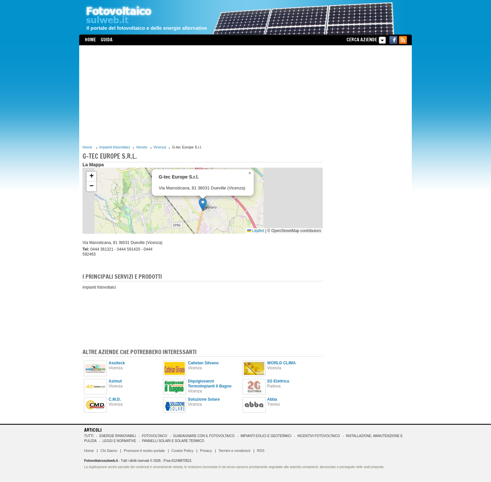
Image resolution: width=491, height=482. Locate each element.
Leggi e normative (119, 441)
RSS (261, 451)
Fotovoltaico (154, 436)
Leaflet (255, 230)
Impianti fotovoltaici (114, 147)
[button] (203, 204)
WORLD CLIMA (281, 363)
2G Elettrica (278, 381)
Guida (107, 39)
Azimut (115, 381)
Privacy (206, 451)
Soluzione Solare (204, 399)
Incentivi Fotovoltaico (318, 436)
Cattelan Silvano (203, 363)
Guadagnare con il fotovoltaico (203, 436)
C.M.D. (115, 399)
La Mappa (93, 164)
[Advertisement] (202, 95)
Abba (272, 399)
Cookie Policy (183, 451)
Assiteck (117, 363)
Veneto (141, 147)
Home (90, 39)
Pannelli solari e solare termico (173, 441)
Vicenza (159, 147)
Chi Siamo (108, 451)
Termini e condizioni (234, 451)
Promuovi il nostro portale (144, 451)
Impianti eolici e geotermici (266, 436)
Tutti (88, 436)
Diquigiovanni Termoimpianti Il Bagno (209, 383)
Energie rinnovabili (117, 436)
